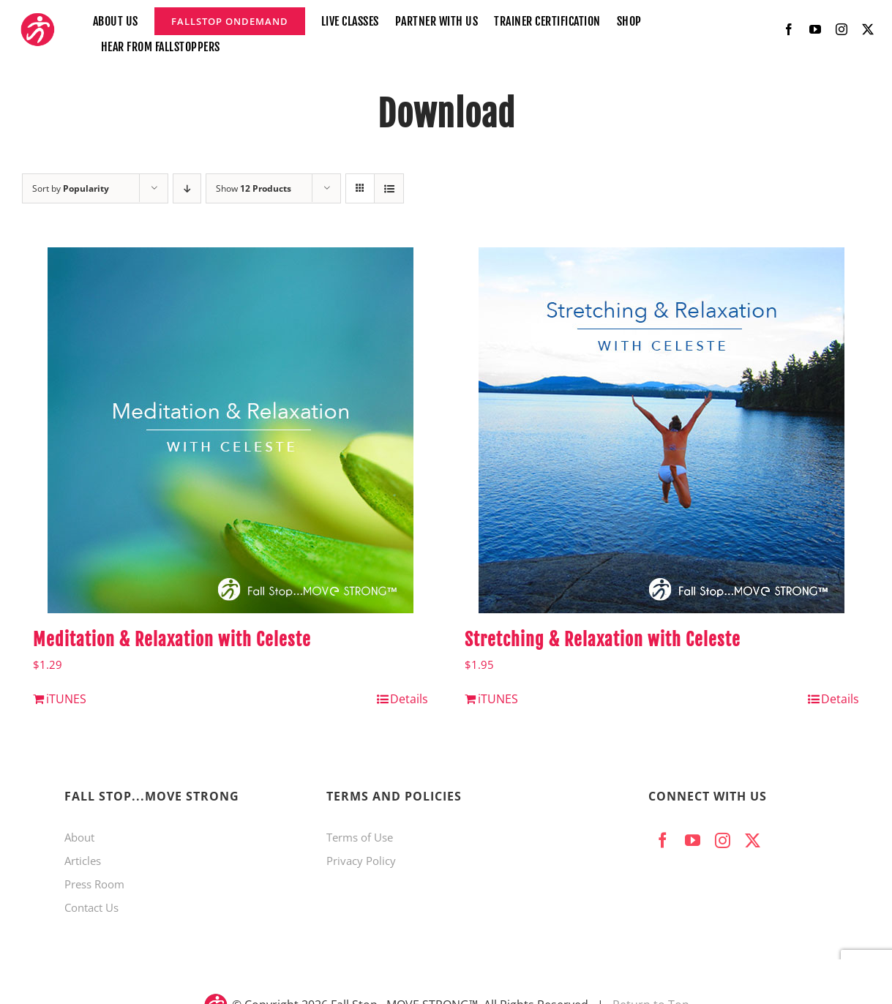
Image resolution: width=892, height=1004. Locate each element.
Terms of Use (359, 837)
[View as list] (389, 188)
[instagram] (841, 29)
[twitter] (868, 29)
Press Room (94, 884)
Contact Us (91, 907)
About (79, 837)
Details (409, 699)
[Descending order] (187, 188)
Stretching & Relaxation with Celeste (603, 640)
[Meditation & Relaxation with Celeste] (230, 430)
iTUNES (66, 699)
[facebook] (789, 29)
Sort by (70, 188)
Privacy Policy (361, 860)
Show (253, 188)
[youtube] (815, 29)
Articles (82, 860)
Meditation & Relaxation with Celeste (172, 640)
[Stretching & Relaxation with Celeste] (662, 430)
